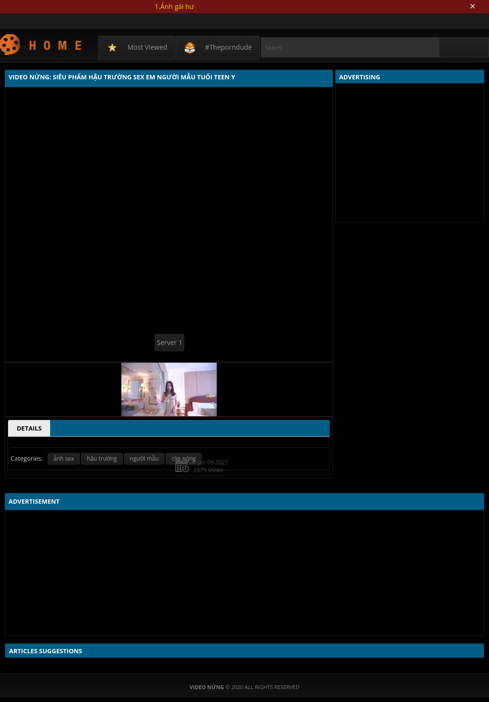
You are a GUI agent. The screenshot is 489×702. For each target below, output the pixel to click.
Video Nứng (41, 44)
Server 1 (169, 342)
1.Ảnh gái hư (174, 6)
